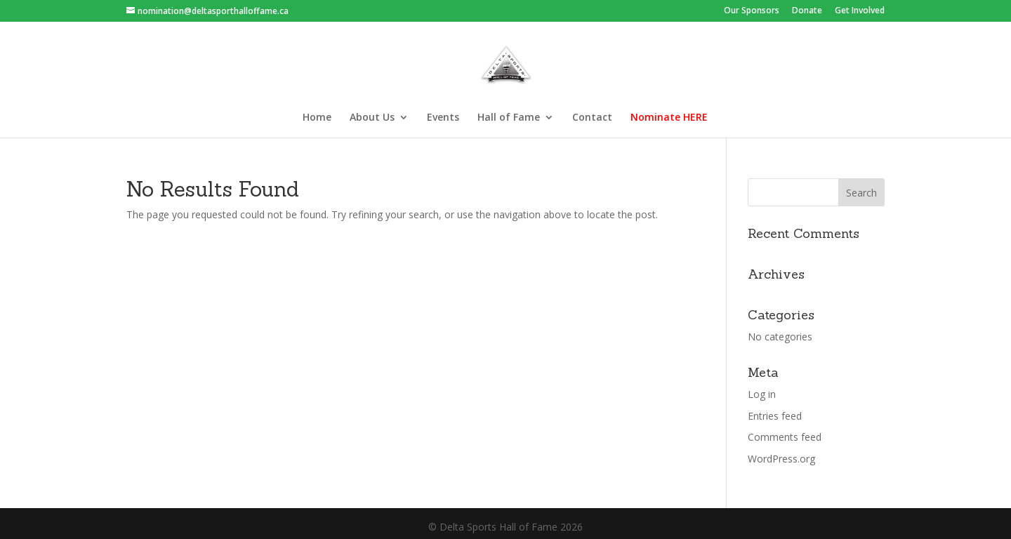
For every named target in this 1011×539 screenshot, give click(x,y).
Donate (807, 11)
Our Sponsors (751, 11)
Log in (762, 394)
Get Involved (860, 11)
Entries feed (775, 415)
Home (317, 118)
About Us (372, 118)
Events (443, 118)
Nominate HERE (669, 118)
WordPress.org (781, 458)
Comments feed (784, 437)
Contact (592, 118)
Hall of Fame (508, 118)
